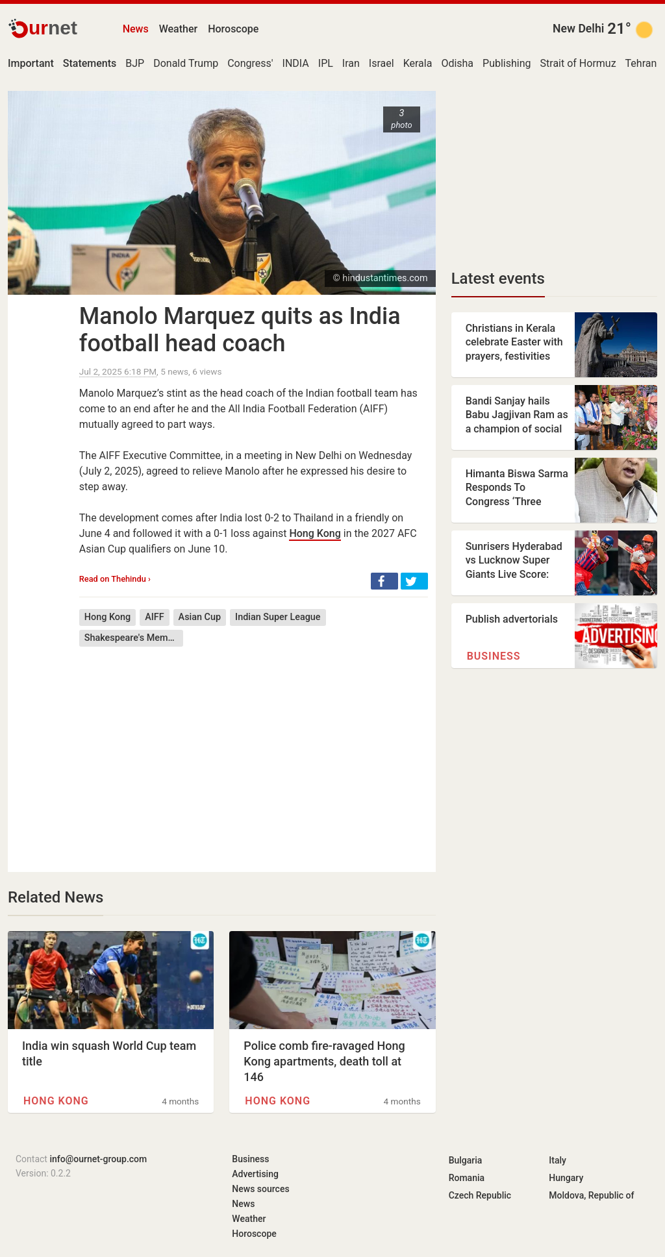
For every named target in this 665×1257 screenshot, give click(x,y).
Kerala (418, 63)
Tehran (641, 63)
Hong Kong (314, 533)
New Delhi (578, 28)
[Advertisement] (253, 750)
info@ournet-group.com (98, 1159)
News (136, 29)
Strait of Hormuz (578, 63)
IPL (325, 63)
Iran (351, 63)
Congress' (250, 63)
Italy (557, 1160)
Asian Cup (200, 617)
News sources (260, 1189)
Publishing (507, 63)
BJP (134, 63)
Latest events (498, 278)
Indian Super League (278, 617)
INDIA (295, 63)
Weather (178, 29)
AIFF (154, 617)
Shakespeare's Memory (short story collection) (133, 637)
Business (494, 656)
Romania (466, 1178)
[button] (384, 581)
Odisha (457, 63)
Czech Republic (480, 1195)
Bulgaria (466, 1160)
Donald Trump (185, 63)
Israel (381, 63)
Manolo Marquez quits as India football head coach (240, 330)
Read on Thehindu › (115, 579)
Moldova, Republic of (591, 1195)
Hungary (566, 1178)
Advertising (255, 1174)
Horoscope (233, 29)
